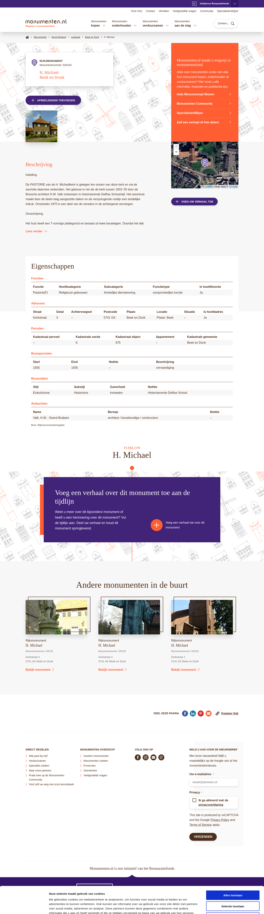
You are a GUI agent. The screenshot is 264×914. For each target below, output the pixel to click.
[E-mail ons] (153, 757)
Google (233, 186)
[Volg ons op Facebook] (138, 757)
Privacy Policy (220, 819)
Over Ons (136, 11)
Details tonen (202, 906)
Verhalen (164, 11)
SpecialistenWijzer (227, 11)
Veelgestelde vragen (184, 11)
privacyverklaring (210, 804)
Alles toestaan (232, 868)
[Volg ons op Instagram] (146, 757)
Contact (150, 11)
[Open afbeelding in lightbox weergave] (41, 126)
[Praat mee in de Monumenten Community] (161, 757)
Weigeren (232, 890)
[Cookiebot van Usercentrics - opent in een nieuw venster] (24, 907)
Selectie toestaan (232, 879)
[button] (205, 162)
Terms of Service (200, 824)
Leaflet (207, 186)
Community (206, 11)
